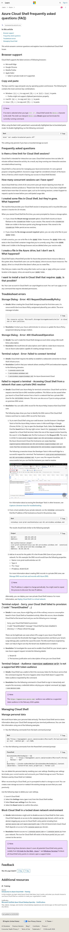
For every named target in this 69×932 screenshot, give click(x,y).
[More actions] (65, 7)
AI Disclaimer (6, 926)
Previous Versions (17, 926)
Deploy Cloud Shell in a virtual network (31, 599)
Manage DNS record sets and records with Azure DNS (29, 576)
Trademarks (36, 929)
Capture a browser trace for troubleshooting (25, 505)
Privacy (44, 926)
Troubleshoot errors (9, 38)
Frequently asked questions (12, 36)
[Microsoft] (34, 2)
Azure (10, 7)
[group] (36, 320)
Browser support (8, 33)
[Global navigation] (2, 3)
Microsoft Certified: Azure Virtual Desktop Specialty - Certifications (23, 902)
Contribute (36, 926)
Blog (27, 926)
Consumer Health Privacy (10, 929)
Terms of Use (26, 929)
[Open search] (60, 3)
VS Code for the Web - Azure (28, 851)
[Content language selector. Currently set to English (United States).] (11, 921)
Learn (4, 7)
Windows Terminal (51, 851)
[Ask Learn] (62, 7)
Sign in (65, 3)
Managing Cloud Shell (10, 41)
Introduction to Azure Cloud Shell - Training (16, 892)
